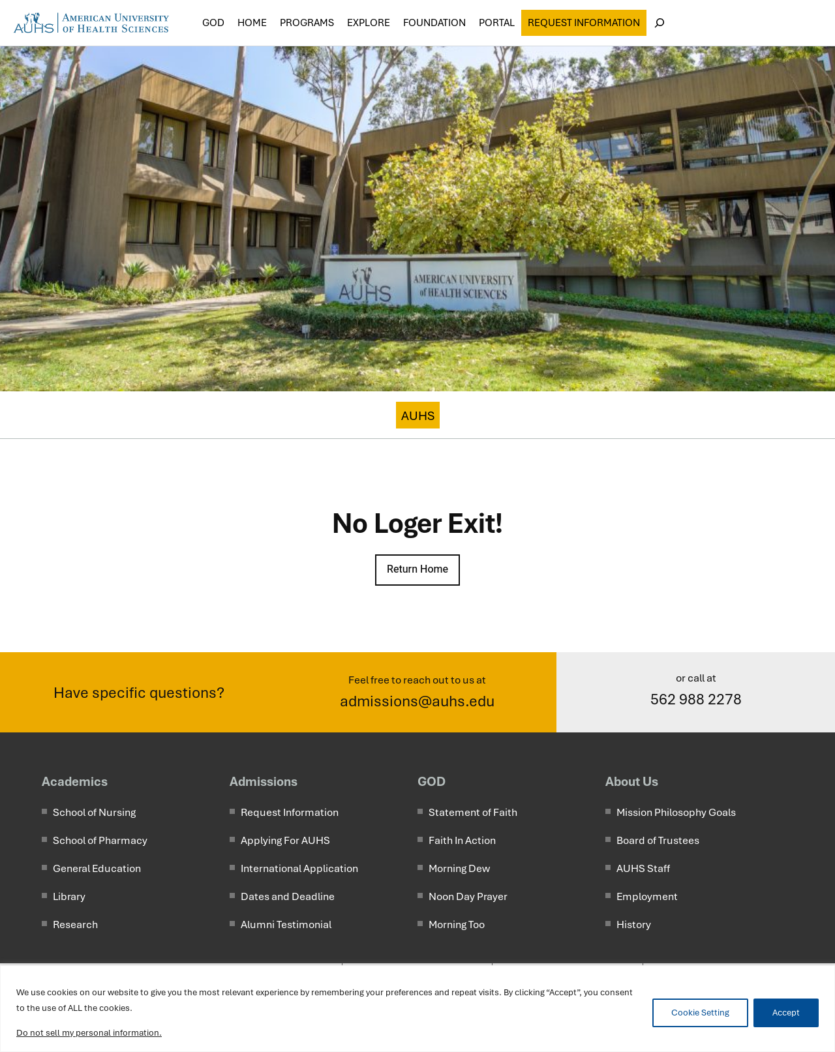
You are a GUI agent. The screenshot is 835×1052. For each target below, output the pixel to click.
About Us (631, 781)
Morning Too (457, 924)
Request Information (584, 22)
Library (69, 896)
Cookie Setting (700, 1012)
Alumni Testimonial (286, 924)
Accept (786, 1012)
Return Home (417, 569)
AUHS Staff (643, 868)
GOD (432, 781)
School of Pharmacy (100, 840)
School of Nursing (94, 812)
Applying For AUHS (285, 840)
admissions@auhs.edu (417, 701)
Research (75, 924)
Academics (75, 781)
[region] (417, 1008)
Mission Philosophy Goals (676, 812)
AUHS (417, 416)
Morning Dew (459, 868)
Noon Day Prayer (468, 896)
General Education (97, 868)
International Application (299, 868)
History (633, 924)
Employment (647, 896)
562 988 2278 (696, 699)
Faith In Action (462, 840)
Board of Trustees (657, 840)
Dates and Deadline (288, 896)
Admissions (263, 781)
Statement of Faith (473, 812)
